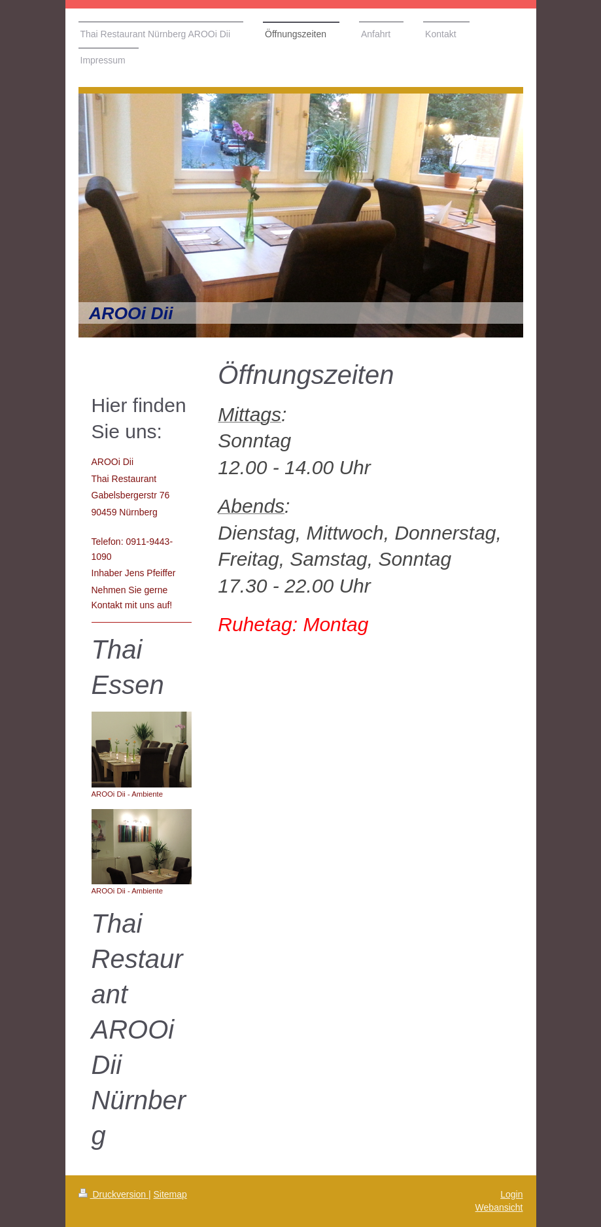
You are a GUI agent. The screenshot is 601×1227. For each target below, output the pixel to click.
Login (511, 1194)
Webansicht (499, 1207)
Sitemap (170, 1194)
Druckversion (113, 1194)
